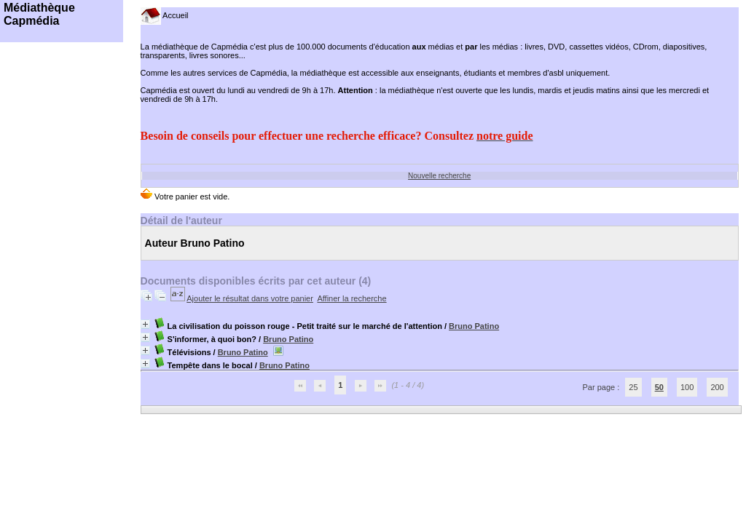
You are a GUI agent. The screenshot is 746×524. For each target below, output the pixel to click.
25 (633, 387)
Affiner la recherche (351, 298)
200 (716, 387)
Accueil (165, 15)
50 (659, 387)
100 (687, 387)
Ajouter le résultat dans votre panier (249, 298)
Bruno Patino (474, 326)
